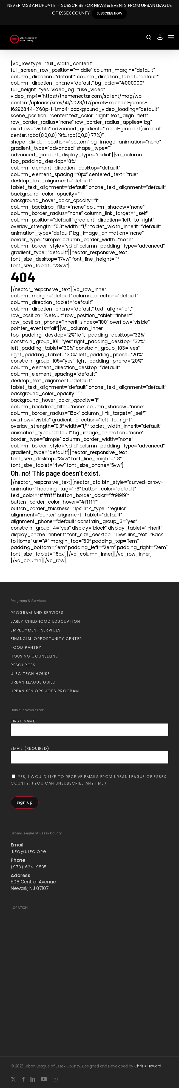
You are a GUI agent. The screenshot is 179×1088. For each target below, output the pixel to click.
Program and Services (37, 612)
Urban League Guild (33, 682)
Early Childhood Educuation (45, 621)
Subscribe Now (109, 13)
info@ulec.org (28, 851)
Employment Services (36, 630)
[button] (171, 37)
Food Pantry (26, 647)
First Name (23, 721)
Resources (23, 665)
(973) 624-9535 (29, 867)
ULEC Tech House (30, 673)
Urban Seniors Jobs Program (45, 691)
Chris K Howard (147, 1066)
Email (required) (32, 748)
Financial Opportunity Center (46, 638)
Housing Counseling (35, 656)
